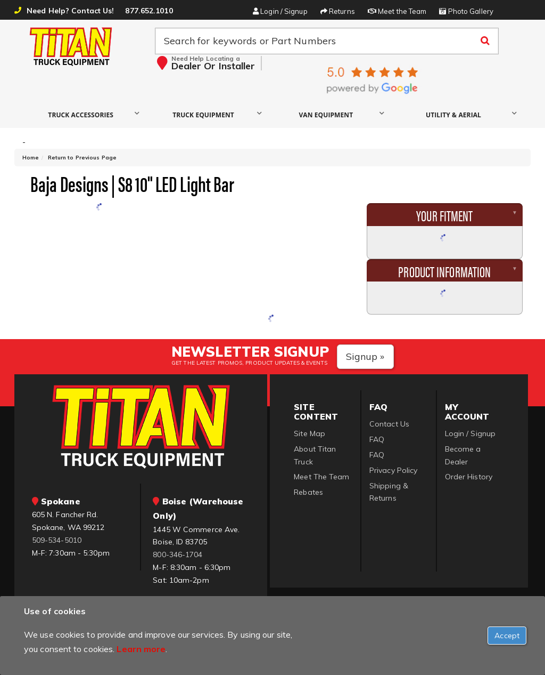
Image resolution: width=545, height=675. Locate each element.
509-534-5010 (56, 540)
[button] (83, 114)
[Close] (507, 635)
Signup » (365, 356)
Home (30, 157)
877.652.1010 (148, 10)
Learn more (141, 649)
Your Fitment (444, 215)
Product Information (444, 271)
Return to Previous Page (82, 157)
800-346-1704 (177, 554)
